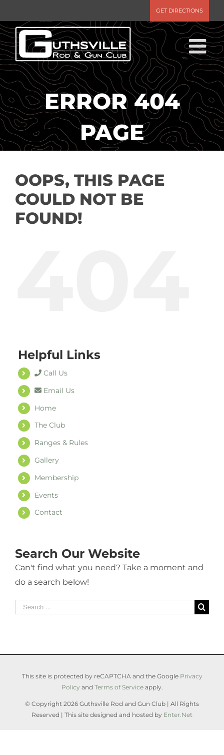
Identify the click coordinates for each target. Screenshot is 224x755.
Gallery (46, 460)
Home (45, 408)
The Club (49, 425)
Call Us (51, 373)
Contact (48, 512)
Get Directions (179, 10)
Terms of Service (119, 687)
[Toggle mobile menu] (199, 46)
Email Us (54, 390)
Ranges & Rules (61, 442)
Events (46, 495)
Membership (56, 477)
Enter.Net (178, 714)
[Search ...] (104, 607)
